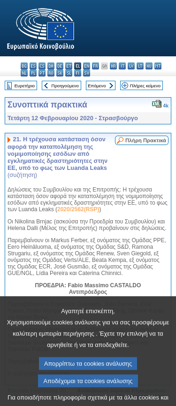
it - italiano (122, 65)
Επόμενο (97, 85)
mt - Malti (157, 65)
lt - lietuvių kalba (140, 65)
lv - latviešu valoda (131, 65)
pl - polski (33, 73)
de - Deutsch (59, 65)
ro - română (50, 73)
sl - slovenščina (68, 73)
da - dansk (50, 65)
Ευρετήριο (25, 85)
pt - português (42, 73)
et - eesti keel (68, 65)
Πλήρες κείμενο (145, 85)
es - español (33, 65)
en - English (86, 65)
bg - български (24, 65)
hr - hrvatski (113, 65)
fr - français (95, 65)
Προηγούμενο (64, 85)
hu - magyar (149, 65)
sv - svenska (86, 73)
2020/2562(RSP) (78, 209)
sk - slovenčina (59, 73)
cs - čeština (42, 65)
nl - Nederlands (24, 73)
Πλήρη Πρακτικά (145, 140)
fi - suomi (77, 73)
